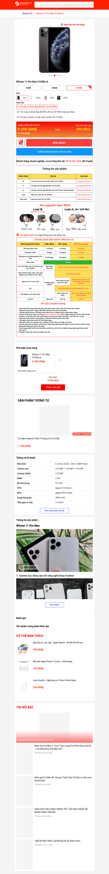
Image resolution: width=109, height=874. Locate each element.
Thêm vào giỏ (53, 387)
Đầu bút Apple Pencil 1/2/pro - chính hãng (52, 661)
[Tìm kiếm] (37, 5)
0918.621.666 (73, 161)
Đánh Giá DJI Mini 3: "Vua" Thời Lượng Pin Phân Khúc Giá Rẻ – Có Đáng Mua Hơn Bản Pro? (62, 747)
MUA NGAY (59, 142)
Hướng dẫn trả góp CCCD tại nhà (54, 152)
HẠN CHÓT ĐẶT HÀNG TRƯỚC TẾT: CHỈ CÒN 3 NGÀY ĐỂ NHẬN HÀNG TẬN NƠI (61, 810)
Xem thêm (54, 605)
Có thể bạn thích (29, 636)
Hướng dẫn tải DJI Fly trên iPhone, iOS (35, 740)
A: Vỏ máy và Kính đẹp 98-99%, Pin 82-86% (37, 106)
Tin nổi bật (24, 707)
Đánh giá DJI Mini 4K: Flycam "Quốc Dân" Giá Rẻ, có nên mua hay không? (62, 779)
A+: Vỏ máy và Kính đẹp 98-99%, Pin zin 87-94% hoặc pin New (46, 112)
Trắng (38, 98)
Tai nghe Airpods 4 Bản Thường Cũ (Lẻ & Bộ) (39, 438)
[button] (49, 75)
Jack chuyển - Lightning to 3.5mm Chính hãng (54, 680)
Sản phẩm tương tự (33, 400)
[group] (54, 50)
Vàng (52, 98)
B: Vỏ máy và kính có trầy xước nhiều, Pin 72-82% (40, 117)
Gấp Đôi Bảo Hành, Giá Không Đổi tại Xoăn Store (57, 841)
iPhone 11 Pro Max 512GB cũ (41, 356)
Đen (24, 98)
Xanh (65, 98)
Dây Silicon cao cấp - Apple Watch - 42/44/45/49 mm (58, 642)
